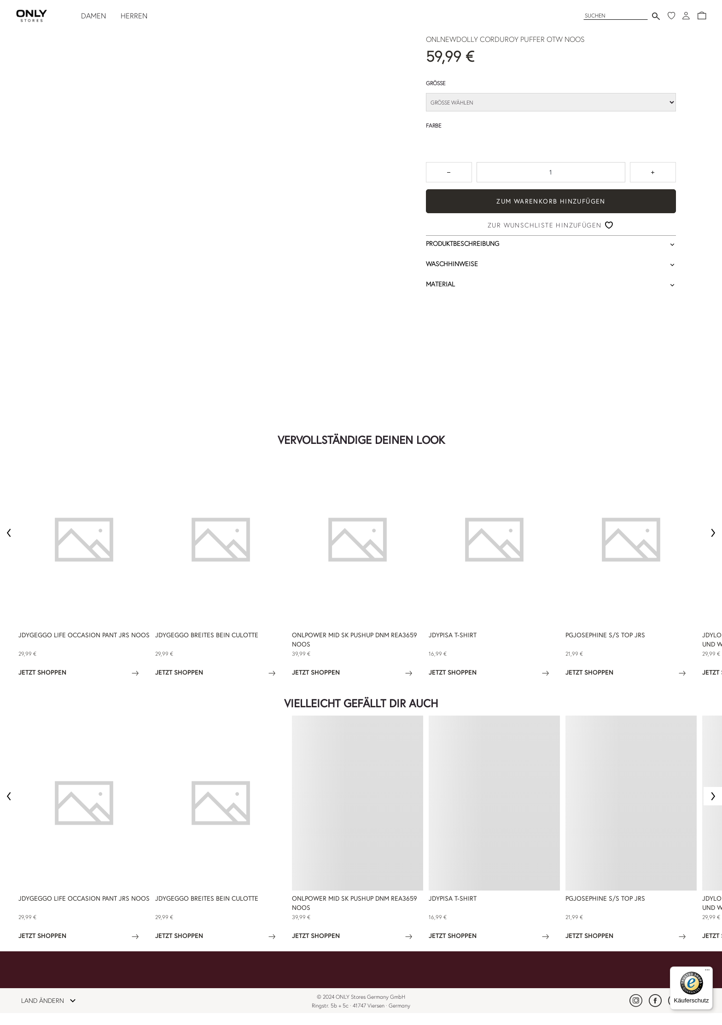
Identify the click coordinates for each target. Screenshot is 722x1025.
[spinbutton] (551, 172)
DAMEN (93, 15)
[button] (702, 15)
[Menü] (707, 972)
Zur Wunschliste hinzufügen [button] (544, 225)
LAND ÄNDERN (51, 1000)
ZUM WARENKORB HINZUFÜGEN (551, 201)
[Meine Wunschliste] (671, 15)
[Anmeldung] (686, 15)
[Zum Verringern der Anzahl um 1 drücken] (449, 172)
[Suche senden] (656, 16)
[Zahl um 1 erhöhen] (653, 172)
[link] (636, 1001)
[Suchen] (615, 15)
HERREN (134, 15)
